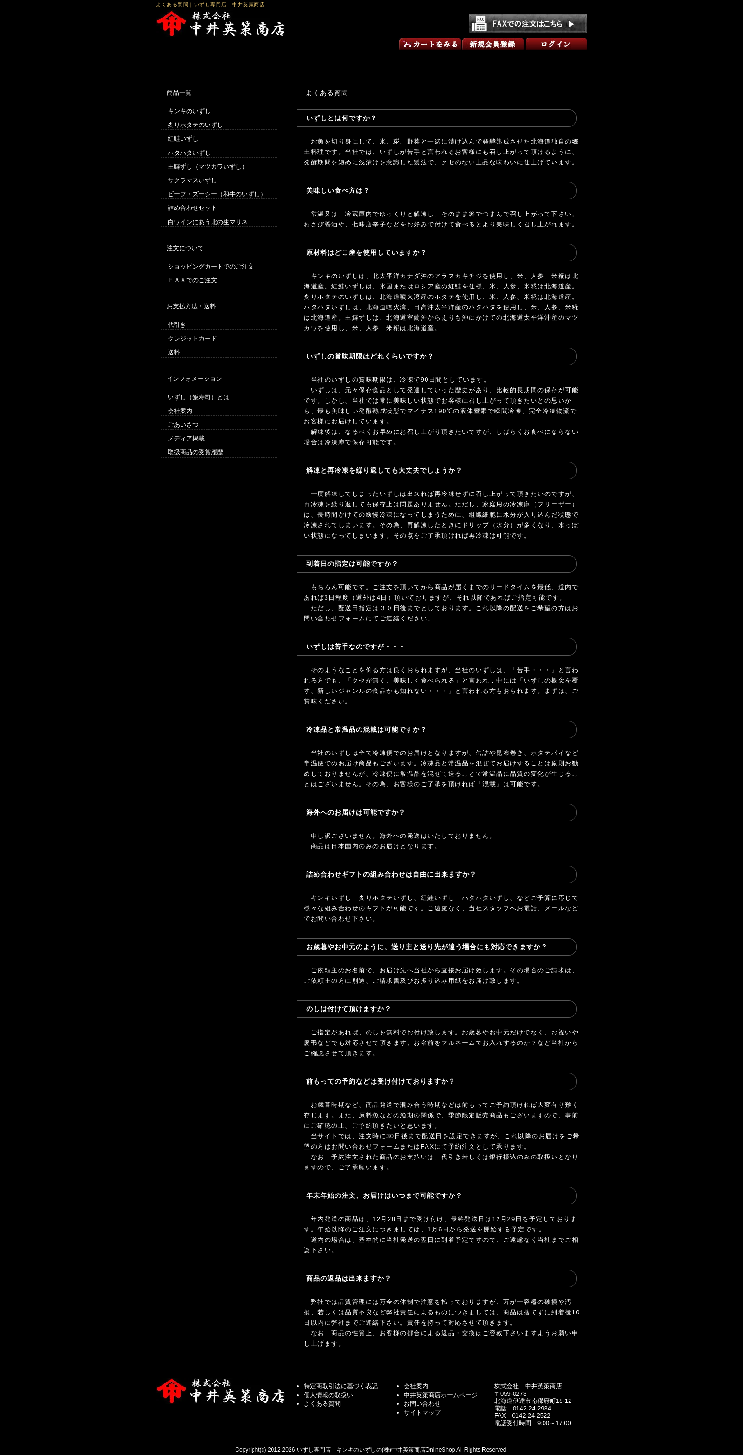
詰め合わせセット (192, 207)
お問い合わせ (544, 61)
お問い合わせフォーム (365, 1146)
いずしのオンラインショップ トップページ (199, 61)
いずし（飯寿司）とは (198, 397)
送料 (174, 352)
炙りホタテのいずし (195, 124)
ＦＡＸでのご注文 (192, 280)
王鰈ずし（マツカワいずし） (208, 166)
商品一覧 (371, 61)
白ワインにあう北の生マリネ (208, 221)
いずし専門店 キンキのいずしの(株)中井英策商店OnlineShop (376, 1449)
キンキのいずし (189, 111)
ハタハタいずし (189, 152)
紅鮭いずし (183, 138)
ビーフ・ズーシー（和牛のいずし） (217, 194)
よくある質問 (322, 1403)
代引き (177, 324)
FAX (428, 1146)
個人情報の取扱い (328, 1395)
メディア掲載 (186, 438)
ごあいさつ (458, 61)
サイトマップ (422, 1412)
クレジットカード (192, 338)
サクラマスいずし (192, 180)
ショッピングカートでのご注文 (211, 266)
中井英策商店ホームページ (441, 1395)
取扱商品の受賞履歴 (195, 452)
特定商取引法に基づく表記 (341, 1386)
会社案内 (180, 410)
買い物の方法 (285, 61)
